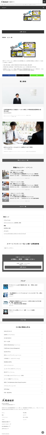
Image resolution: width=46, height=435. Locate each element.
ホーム (3, 412)
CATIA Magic (6, 389)
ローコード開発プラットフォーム (11, 379)
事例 (3, 37)
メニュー (4, 7)
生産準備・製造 (7, 228)
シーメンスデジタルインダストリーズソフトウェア (15, 233)
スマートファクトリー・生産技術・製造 (12, 222)
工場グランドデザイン (9, 248)
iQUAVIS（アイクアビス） (9, 334)
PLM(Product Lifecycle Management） (12, 348)
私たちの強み (25, 417)
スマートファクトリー (9, 365)
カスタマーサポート (5, 424)
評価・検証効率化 (8, 392)
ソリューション (5, 417)
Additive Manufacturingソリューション (12, 344)
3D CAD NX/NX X (7, 338)
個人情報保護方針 (5, 426)
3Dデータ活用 (7, 341)
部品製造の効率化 (8, 362)
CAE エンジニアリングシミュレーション (12, 355)
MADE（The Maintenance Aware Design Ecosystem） (15, 382)
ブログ (3, 419)
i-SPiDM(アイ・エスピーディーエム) (12, 358)
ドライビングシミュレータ (9, 385)
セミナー (9, 37)
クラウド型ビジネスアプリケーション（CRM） (14, 375)
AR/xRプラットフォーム (9, 372)
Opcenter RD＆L (7, 351)
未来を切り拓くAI (8, 331)
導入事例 (24, 412)
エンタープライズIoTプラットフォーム (12, 368)
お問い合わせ (4, 428)
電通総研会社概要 (5, 421)
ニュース (24, 419)
